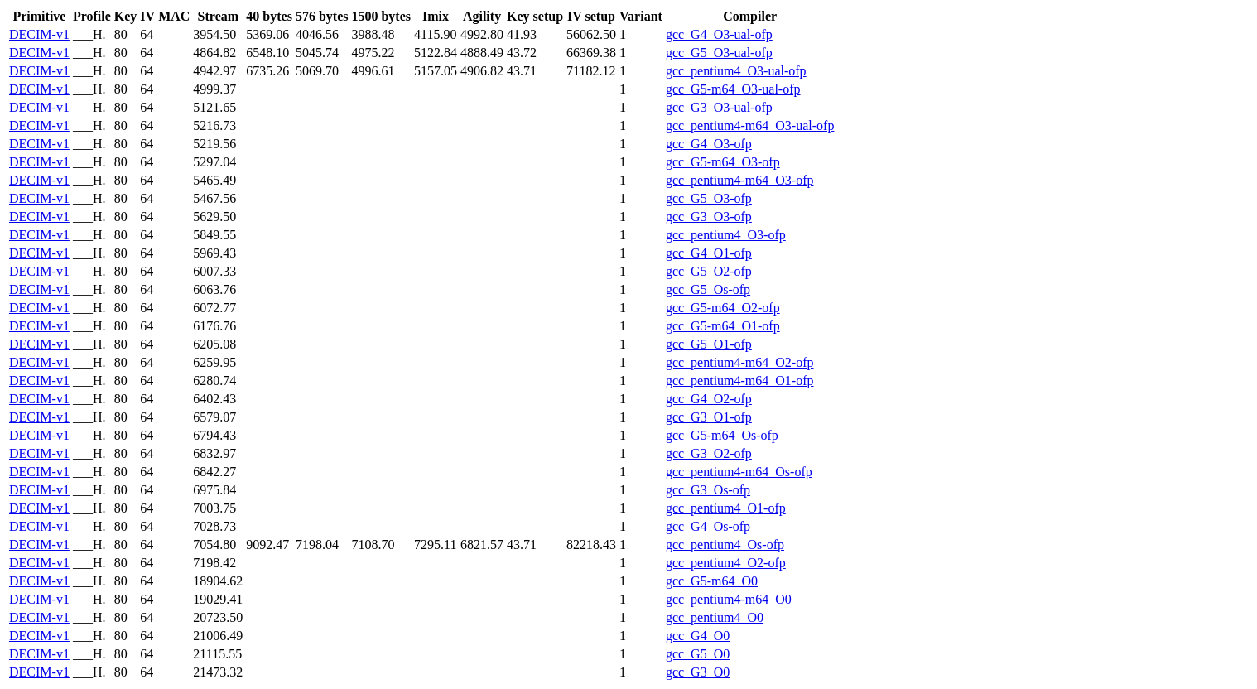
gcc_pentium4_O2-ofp (726, 563)
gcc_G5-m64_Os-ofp (722, 435)
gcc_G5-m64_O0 (712, 581)
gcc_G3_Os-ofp (708, 490)
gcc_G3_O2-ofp (709, 453)
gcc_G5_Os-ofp (708, 289)
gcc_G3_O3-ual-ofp (719, 107)
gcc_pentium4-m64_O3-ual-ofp (750, 125)
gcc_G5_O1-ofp (709, 344)
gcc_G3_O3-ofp (709, 217)
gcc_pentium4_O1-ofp (726, 508)
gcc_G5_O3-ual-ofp (719, 53)
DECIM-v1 (39, 34)
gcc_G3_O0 (698, 672)
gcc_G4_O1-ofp (709, 253)
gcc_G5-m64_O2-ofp (723, 308)
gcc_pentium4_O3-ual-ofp (736, 71)
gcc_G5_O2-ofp (709, 271)
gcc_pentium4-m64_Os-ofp (739, 472)
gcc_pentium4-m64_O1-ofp (740, 380)
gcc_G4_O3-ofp (709, 144)
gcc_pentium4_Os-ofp (725, 544)
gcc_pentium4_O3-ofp (726, 235)
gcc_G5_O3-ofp (709, 198)
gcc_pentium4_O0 (714, 617)
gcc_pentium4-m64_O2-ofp (740, 362)
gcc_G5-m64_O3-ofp (723, 162)
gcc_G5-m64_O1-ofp (723, 326)
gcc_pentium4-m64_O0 (729, 599)
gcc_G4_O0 (698, 636)
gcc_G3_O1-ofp (709, 417)
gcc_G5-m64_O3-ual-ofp (733, 89)
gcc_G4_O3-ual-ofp (719, 34)
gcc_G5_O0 (698, 654)
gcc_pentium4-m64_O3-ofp (740, 180)
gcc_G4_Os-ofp (708, 526)
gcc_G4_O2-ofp (709, 399)
